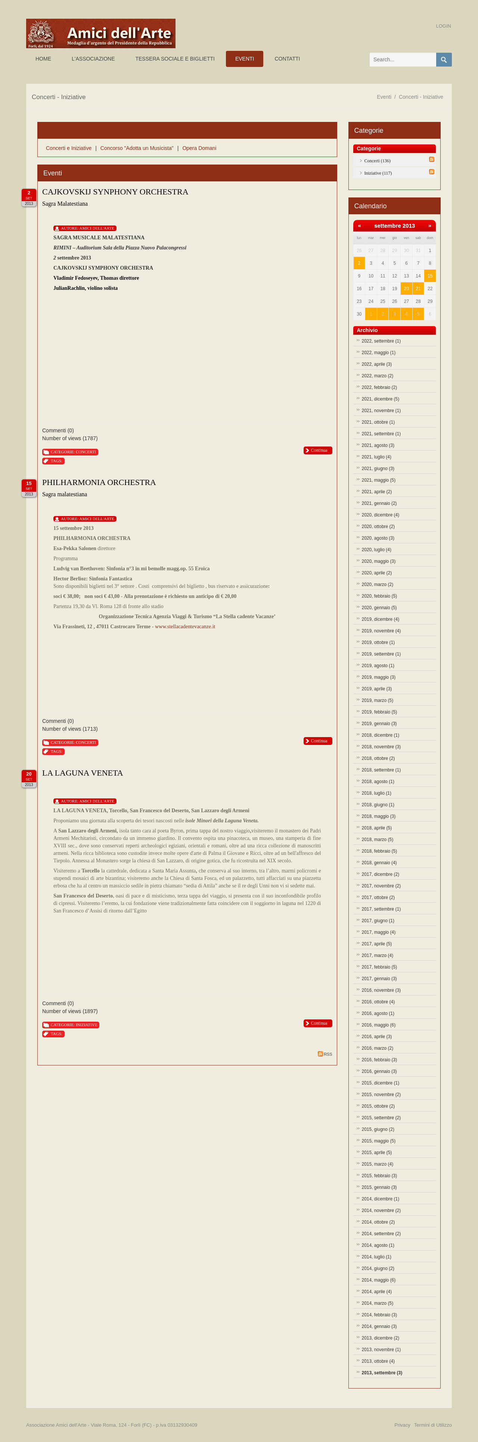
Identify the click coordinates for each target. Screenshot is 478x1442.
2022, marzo (378, 375)
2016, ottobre (378, 1001)
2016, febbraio (379, 1059)
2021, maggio (379, 480)
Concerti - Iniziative (421, 97)
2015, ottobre (378, 1106)
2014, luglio (376, 1257)
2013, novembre (381, 1349)
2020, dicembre (381, 515)
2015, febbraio (379, 1175)
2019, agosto (378, 665)
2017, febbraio (379, 967)
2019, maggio (379, 677)
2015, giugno (378, 1129)
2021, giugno (378, 468)
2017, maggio (379, 932)
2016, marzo (378, 1048)
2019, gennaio (379, 723)
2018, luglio (376, 793)
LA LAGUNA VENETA (82, 772)
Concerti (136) (377, 160)
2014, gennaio (379, 1326)
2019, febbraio (379, 712)
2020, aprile (377, 573)
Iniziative (86, 1024)
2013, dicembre (381, 1338)
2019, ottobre (378, 642)
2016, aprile (377, 1036)
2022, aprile (377, 364)
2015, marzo (378, 1164)
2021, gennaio (379, 503)
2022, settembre (381, 341)
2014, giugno (378, 1268)
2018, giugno (378, 804)
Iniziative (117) (378, 173)
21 (418, 288)
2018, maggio (379, 816)
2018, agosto (378, 781)
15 (430, 276)
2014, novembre (381, 1210)
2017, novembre (381, 886)
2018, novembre (381, 746)
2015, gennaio (379, 1187)
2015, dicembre (381, 1083)
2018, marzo (378, 839)
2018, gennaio (379, 862)
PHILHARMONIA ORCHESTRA (99, 482)
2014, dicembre (381, 1199)
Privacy (402, 1425)
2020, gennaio (379, 607)
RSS (325, 1053)
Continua (319, 450)
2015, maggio (379, 1141)
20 (406, 288)
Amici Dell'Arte (97, 228)
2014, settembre (381, 1233)
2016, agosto (378, 1013)
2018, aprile (377, 828)
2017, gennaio (379, 978)
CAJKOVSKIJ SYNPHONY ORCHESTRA (115, 191)
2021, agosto (378, 445)
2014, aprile (377, 1291)
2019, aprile (377, 688)
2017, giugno (378, 920)
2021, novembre (381, 410)
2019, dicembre (381, 619)
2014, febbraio (379, 1314)
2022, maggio (379, 352)
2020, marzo (378, 584)
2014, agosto (378, 1245)
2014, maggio (379, 1280)
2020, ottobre (378, 526)
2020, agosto (378, 538)
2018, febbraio (379, 851)
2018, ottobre (378, 758)
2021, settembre (381, 433)
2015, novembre (381, 1094)
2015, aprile (377, 1152)
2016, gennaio (379, 1071)
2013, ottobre (378, 1361)
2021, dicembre (381, 399)
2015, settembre (381, 1117)
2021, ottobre (378, 422)
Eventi (384, 97)
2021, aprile (377, 491)
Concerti (86, 452)
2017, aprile (377, 943)
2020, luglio (376, 549)
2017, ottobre (378, 897)
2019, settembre (381, 654)
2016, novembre (381, 990)
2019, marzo (378, 700)
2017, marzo (378, 955)
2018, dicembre (381, 735)
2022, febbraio (379, 387)
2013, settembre (382, 1372)
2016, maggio (379, 1025)
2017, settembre (381, 909)
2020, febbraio (379, 596)
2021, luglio (376, 457)
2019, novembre (381, 630)
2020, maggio (379, 561)
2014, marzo (378, 1303)
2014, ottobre (378, 1222)
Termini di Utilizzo (433, 1425)
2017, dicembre (381, 874)
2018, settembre (381, 770)
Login (443, 26)
